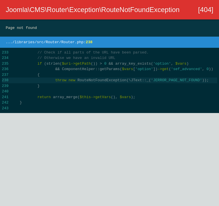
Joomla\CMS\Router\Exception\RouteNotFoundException (93, 9)
